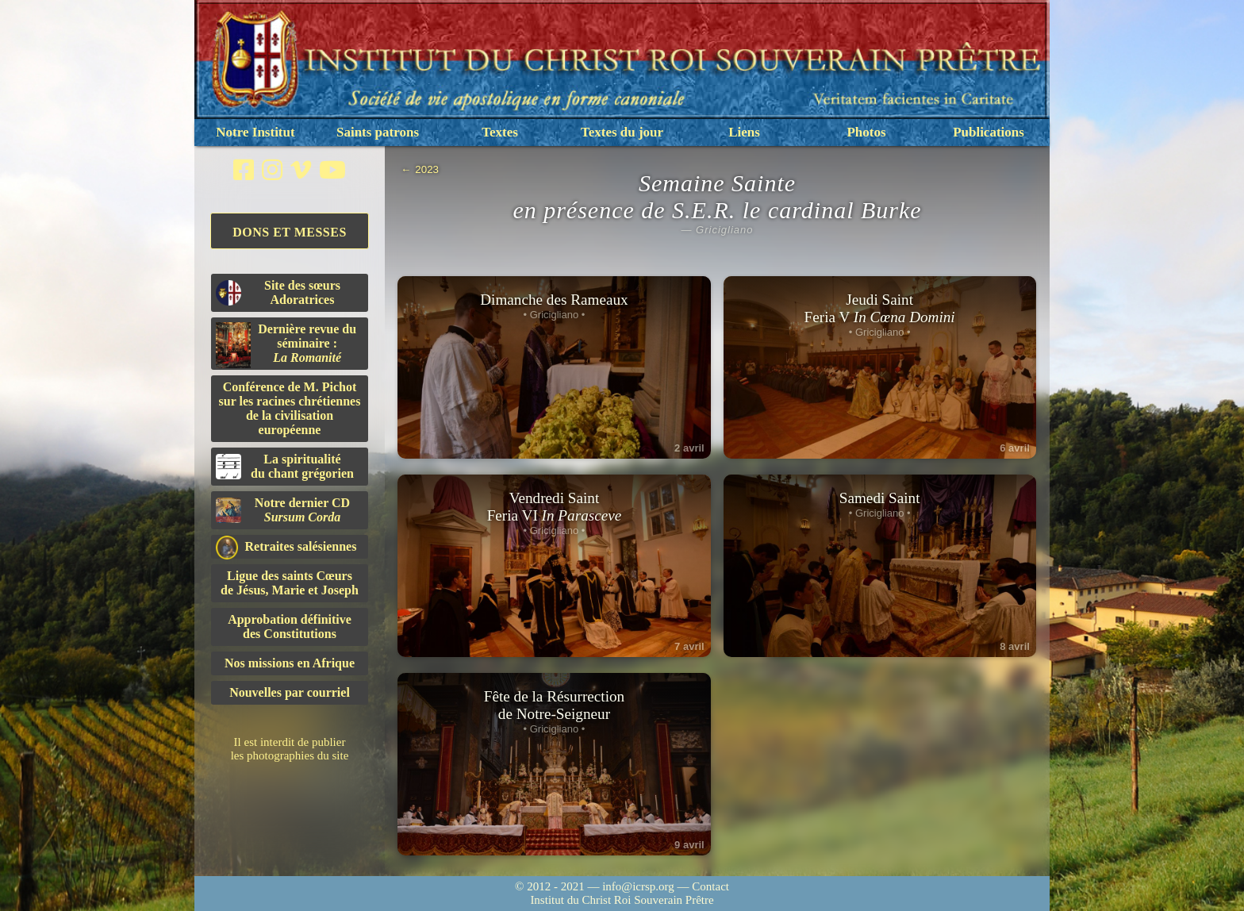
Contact (710, 886)
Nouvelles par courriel (289, 692)
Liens (744, 132)
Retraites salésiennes (286, 547)
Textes (500, 132)
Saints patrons (377, 132)
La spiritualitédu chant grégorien (285, 466)
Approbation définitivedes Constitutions (289, 626)
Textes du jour (622, 132)
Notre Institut (255, 132)
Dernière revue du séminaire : (286, 345)
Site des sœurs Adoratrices (278, 292)
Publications (988, 132)
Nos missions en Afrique (290, 663)
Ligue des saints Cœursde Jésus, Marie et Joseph (290, 583)
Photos (866, 132)
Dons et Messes (289, 232)
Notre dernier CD (283, 510)
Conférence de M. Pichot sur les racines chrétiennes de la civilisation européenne (290, 408)
